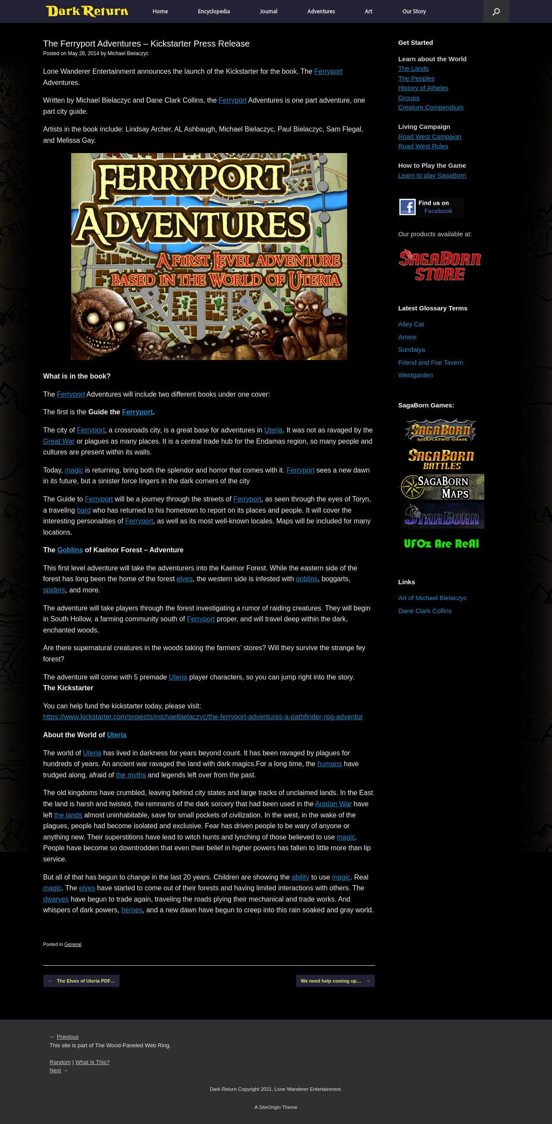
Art (368, 11)
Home (160, 11)
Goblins (70, 550)
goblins (307, 578)
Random (60, 1062)
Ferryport (328, 71)
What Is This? (92, 1062)
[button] (496, 11)
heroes (131, 910)
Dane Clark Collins (425, 610)
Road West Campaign (429, 136)
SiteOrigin (270, 1107)
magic (74, 470)
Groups (408, 97)
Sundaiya (411, 349)
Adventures (321, 11)
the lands (68, 815)
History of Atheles (423, 87)
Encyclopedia (214, 11)
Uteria (273, 430)
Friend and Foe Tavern (430, 362)
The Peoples (416, 78)
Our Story (414, 11)
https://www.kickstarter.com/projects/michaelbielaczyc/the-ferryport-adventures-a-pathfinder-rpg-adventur (203, 716)
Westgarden (415, 375)
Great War (59, 441)
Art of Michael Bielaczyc (432, 597)
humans (329, 763)
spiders (54, 590)
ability (300, 877)
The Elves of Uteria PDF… (81, 981)
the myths (131, 775)
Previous (68, 1036)
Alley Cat (411, 324)
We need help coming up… (335, 981)
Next (55, 1070)
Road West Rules (423, 146)
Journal (268, 11)
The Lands (413, 68)
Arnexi (407, 337)
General (72, 944)
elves (185, 578)
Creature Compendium (431, 107)
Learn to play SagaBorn (432, 175)
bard (84, 510)
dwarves (56, 899)
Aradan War (333, 804)
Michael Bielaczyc (127, 53)
